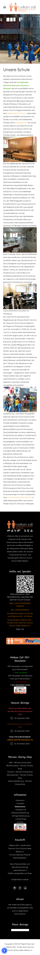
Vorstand (20, 803)
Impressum (20, 800)
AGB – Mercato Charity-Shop (20, 762)
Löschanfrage (20, 819)
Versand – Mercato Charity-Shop (20, 772)
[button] (4, 950)
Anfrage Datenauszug (20, 816)
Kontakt (20, 822)
